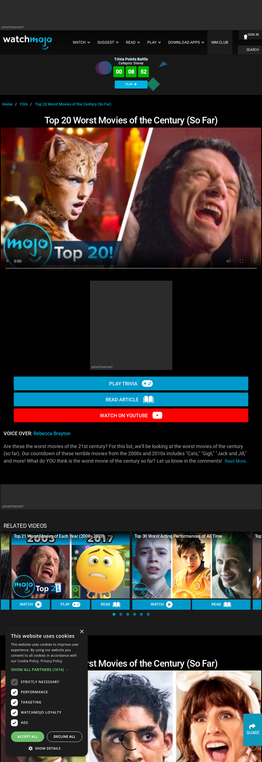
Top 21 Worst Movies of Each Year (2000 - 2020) (59, 536)
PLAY (131, 84)
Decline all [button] (65, 736)
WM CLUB (219, 42)
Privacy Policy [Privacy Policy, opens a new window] (51, 661)
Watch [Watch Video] (31, 604)
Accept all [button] (28, 736)
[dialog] (46, 691)
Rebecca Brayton (52, 433)
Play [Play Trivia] (71, 604)
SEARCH (252, 50)
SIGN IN (253, 35)
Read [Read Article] (110, 604)
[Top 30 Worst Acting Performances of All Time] (191, 565)
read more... (237, 461)
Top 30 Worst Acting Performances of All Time (178, 536)
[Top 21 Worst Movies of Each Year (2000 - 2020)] (71, 565)
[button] (114, 614)
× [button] (82, 632)
